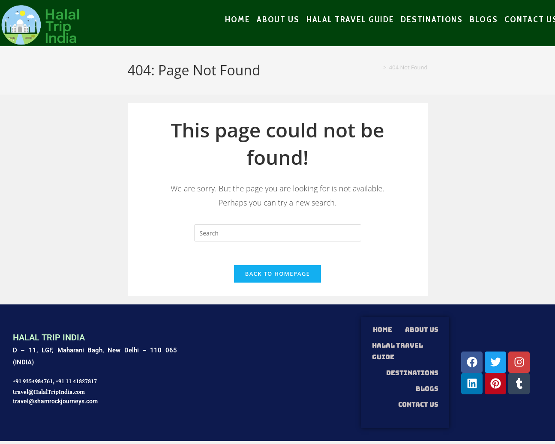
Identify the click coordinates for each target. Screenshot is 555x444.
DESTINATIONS (412, 375)
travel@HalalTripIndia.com (49, 394)
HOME (382, 332)
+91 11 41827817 (76, 383)
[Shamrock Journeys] (269, 376)
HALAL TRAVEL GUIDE (397, 354)
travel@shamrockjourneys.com (55, 403)
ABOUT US (421, 332)
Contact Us (418, 407)
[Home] (378, 68)
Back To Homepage (277, 276)
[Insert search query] (277, 233)
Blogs (427, 391)
